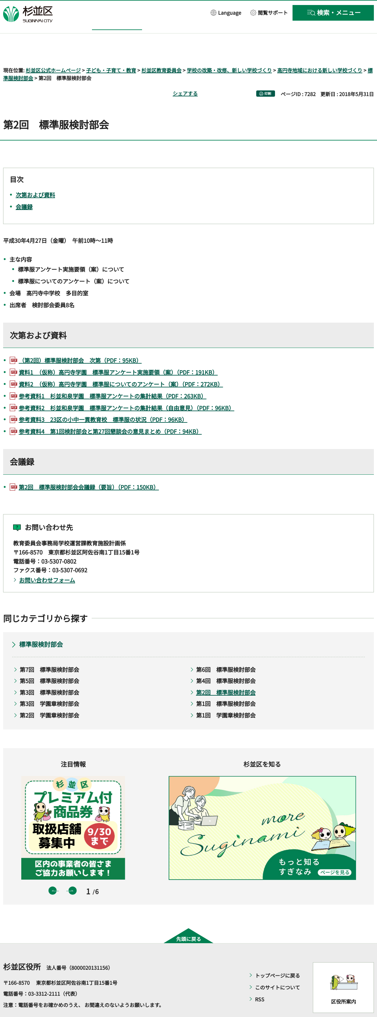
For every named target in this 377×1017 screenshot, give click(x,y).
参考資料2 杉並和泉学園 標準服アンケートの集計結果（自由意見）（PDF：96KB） (126, 390)
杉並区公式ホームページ (53, 52)
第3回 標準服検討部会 (49, 674)
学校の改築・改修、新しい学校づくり (229, 52)
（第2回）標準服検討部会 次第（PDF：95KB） (80, 342)
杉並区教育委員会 (161, 52)
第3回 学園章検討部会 (49, 686)
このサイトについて (277, 969)
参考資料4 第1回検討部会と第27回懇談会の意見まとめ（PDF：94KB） (110, 413)
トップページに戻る (277, 957)
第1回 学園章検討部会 (226, 697)
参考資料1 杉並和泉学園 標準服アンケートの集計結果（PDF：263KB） (112, 378)
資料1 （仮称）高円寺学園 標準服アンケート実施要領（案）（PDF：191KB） (118, 354)
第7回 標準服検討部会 (49, 651)
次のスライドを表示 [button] (73, 873)
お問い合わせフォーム (47, 562)
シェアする (185, 75)
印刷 (267, 75)
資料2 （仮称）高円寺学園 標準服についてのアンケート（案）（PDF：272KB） (121, 366)
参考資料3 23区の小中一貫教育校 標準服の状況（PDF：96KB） (103, 401)
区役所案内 (343, 983)
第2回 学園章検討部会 (49, 697)
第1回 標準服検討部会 (226, 686)
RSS (259, 981)
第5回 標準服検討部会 (49, 663)
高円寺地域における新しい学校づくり (319, 52)
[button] (226, 12)
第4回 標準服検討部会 (226, 663)
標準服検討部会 (41, 626)
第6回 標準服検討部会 (226, 651)
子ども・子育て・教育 (111, 52)
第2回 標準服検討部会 (226, 674)
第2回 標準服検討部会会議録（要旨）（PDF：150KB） (89, 469)
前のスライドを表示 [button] (52, 873)
